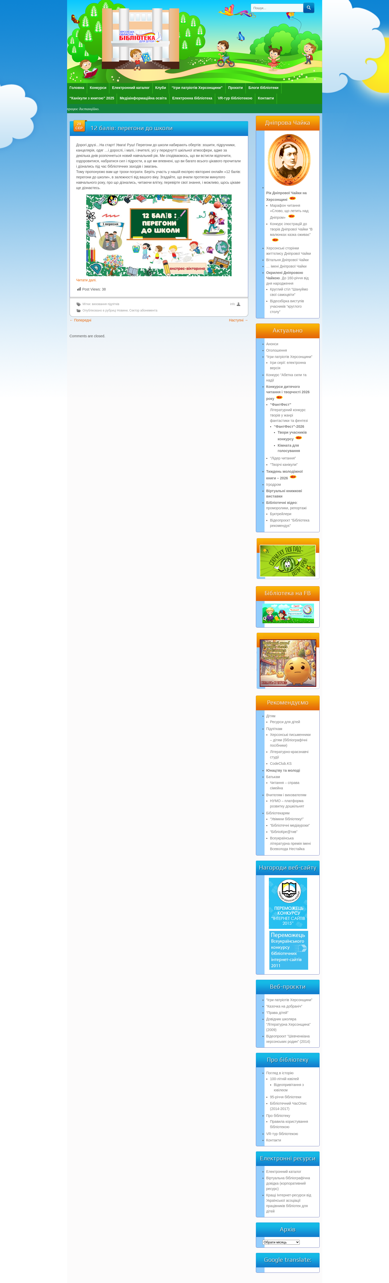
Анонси (272, 344)
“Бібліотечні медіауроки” (290, 825)
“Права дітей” (277, 1013)
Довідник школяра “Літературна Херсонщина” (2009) (288, 1024)
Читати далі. (86, 280)
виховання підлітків (105, 304)
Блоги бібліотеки (263, 88)
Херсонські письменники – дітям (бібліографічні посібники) (290, 740)
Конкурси (98, 88)
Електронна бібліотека (192, 98)
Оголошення (276, 350)
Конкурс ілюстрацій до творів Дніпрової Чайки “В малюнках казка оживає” (291, 232)
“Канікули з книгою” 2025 (92, 98)
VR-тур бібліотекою (235, 98)
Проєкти (235, 88)
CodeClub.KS (281, 763)
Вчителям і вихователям (286, 795)
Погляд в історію (280, 1073)
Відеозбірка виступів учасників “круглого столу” (287, 306)
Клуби (160, 88)
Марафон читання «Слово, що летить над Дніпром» (289, 211)
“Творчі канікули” (284, 465)
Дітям (270, 716)
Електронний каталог (130, 88)
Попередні (80, 320)
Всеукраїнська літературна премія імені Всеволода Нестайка (290, 843)
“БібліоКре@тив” (284, 832)
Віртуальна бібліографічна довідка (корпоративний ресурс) (288, 1183)
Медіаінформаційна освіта (143, 98)
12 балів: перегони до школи (131, 127)
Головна (77, 88)
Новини (122, 310)
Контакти (266, 98)
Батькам (273, 777)
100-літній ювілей (284, 1079)
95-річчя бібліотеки (285, 1097)
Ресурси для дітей (285, 722)
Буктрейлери (281, 514)
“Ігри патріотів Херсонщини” (197, 88)
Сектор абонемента (143, 310)
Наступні (238, 320)
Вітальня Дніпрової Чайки (287, 260)
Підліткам (274, 729)
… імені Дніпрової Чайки (286, 266)
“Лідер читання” (283, 458)
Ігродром (273, 484)
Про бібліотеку (278, 1116)
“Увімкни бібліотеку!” (287, 819)
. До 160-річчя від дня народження (287, 278)
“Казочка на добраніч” (284, 1006)
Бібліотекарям (278, 813)
